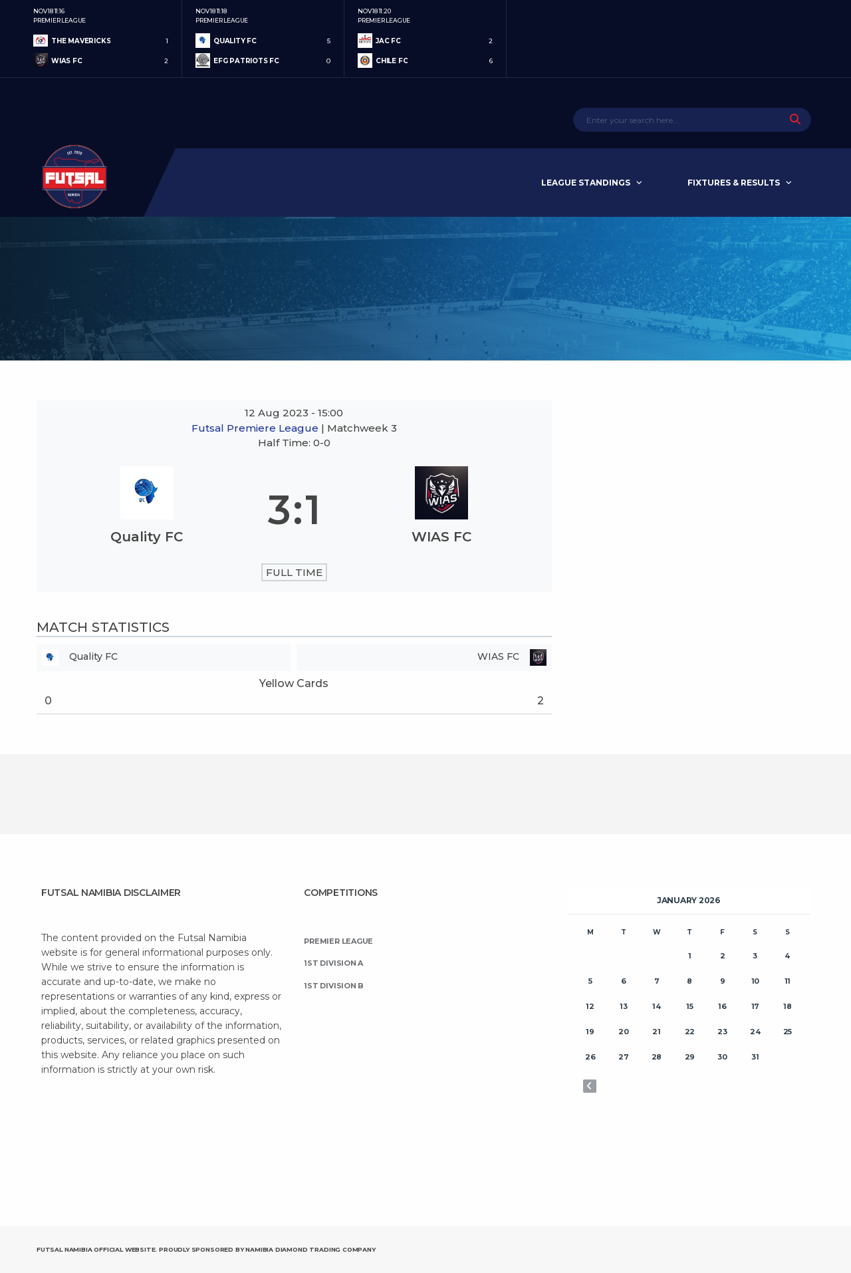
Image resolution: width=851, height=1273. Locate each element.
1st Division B (334, 985)
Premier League (338, 941)
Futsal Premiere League (256, 428)
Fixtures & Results (733, 183)
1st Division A (333, 963)
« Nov (589, 1086)
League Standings (585, 183)
